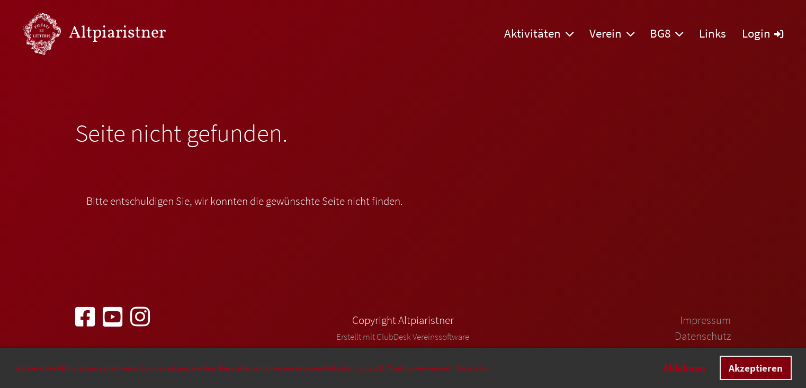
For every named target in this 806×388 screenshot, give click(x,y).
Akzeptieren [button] (756, 368)
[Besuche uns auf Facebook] (85, 317)
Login (763, 33)
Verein (611, 33)
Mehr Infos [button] (472, 368)
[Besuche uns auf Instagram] (140, 317)
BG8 (666, 33)
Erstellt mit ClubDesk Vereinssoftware (402, 336)
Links (712, 33)
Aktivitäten (539, 33)
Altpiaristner (117, 33)
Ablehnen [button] (684, 368)
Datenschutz (703, 336)
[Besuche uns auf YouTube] (112, 317)
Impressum (705, 320)
